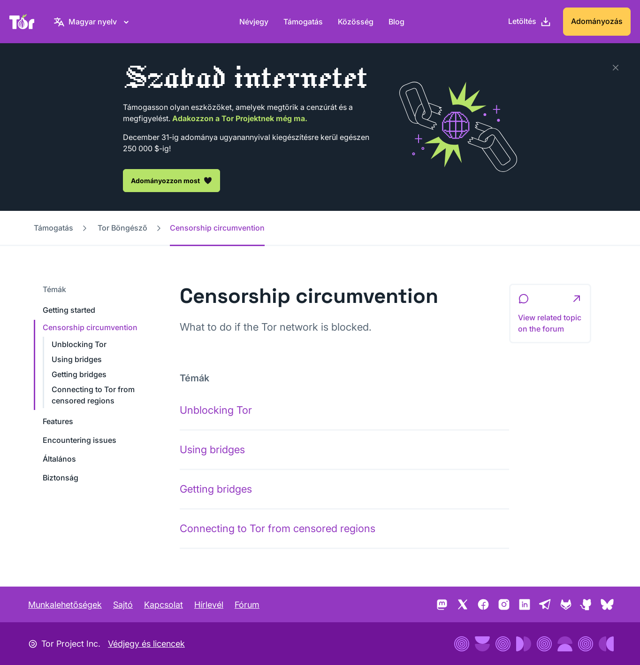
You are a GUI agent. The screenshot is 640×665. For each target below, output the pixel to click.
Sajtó (123, 605)
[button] (550, 314)
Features (58, 421)
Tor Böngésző (122, 227)
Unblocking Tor (79, 344)
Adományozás (597, 21)
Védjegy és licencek (146, 644)
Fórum (247, 605)
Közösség (355, 21)
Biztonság (60, 477)
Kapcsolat (163, 605)
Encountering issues (79, 440)
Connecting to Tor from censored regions (277, 528)
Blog (396, 21)
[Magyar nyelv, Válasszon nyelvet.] (93, 22)
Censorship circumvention (90, 327)
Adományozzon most (171, 180)
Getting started (69, 310)
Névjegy (253, 21)
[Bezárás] (615, 67)
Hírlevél (208, 605)
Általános (59, 459)
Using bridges (77, 359)
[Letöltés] (529, 22)
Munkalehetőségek (65, 605)
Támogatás (303, 21)
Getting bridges (79, 374)
